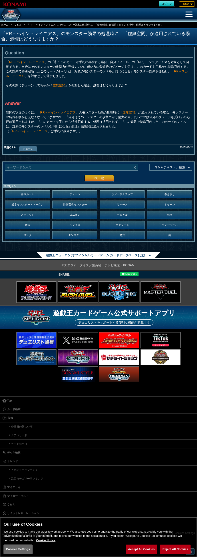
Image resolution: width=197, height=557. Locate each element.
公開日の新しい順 (21, 426)
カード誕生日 (19, 444)
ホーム (4, 24)
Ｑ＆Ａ (17, 24)
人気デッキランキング (24, 469)
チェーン (28, 148)
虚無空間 (59, 85)
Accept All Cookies (141, 549)
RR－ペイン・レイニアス (27, 62)
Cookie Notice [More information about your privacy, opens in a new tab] (46, 540)
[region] (98, 537)
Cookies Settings (18, 549)
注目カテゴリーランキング (27, 478)
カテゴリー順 (19, 435)
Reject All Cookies (175, 549)
